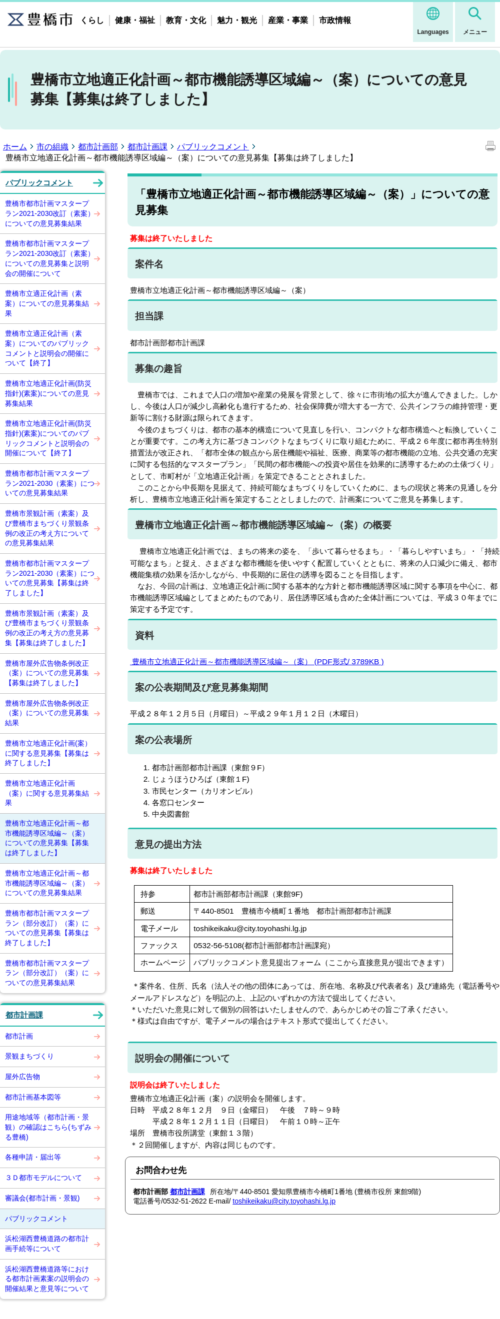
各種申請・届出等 (33, 1157)
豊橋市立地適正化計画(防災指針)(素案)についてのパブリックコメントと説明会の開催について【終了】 (48, 438)
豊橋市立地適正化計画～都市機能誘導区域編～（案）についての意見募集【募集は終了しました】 (47, 838)
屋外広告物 (22, 1077)
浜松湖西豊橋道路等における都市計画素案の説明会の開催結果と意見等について (47, 1279)
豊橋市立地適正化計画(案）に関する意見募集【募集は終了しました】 (48, 753)
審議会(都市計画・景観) (42, 1198)
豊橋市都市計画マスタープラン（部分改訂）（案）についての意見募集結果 (47, 973)
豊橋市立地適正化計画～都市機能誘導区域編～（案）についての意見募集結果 (47, 883)
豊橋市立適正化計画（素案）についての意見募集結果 (47, 303)
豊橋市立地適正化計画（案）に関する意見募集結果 (47, 793)
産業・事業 (288, 20)
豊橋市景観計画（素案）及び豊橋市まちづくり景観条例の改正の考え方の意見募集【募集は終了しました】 (47, 628)
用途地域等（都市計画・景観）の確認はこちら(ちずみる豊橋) (48, 1127)
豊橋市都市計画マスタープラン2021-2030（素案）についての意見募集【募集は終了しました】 (49, 578)
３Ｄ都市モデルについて (43, 1178)
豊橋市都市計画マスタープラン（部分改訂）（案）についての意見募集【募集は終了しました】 (47, 928)
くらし (92, 20)
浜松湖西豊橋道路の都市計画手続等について (47, 1244)
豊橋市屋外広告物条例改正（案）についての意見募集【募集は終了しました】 (47, 673)
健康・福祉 (135, 20)
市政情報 (335, 20)
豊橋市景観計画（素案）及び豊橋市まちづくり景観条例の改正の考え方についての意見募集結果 (47, 528)
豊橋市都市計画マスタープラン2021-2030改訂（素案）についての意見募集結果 (49, 213)
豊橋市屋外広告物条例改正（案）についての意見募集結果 (47, 713)
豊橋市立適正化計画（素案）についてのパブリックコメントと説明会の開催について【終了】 (47, 348)
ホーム (15, 146)
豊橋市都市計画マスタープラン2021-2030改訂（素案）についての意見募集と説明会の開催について (49, 258)
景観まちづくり (29, 1056)
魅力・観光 (237, 20)
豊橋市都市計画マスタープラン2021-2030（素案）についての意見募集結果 (49, 483)
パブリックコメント (213, 146)
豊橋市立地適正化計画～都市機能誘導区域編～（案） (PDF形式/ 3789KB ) (257, 661)
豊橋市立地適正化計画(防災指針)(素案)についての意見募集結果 (48, 393)
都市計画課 (148, 146)
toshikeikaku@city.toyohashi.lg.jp (284, 1201)
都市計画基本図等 (33, 1097)
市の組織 (52, 146)
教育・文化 (186, 20)
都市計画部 (98, 146)
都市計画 (19, 1036)
